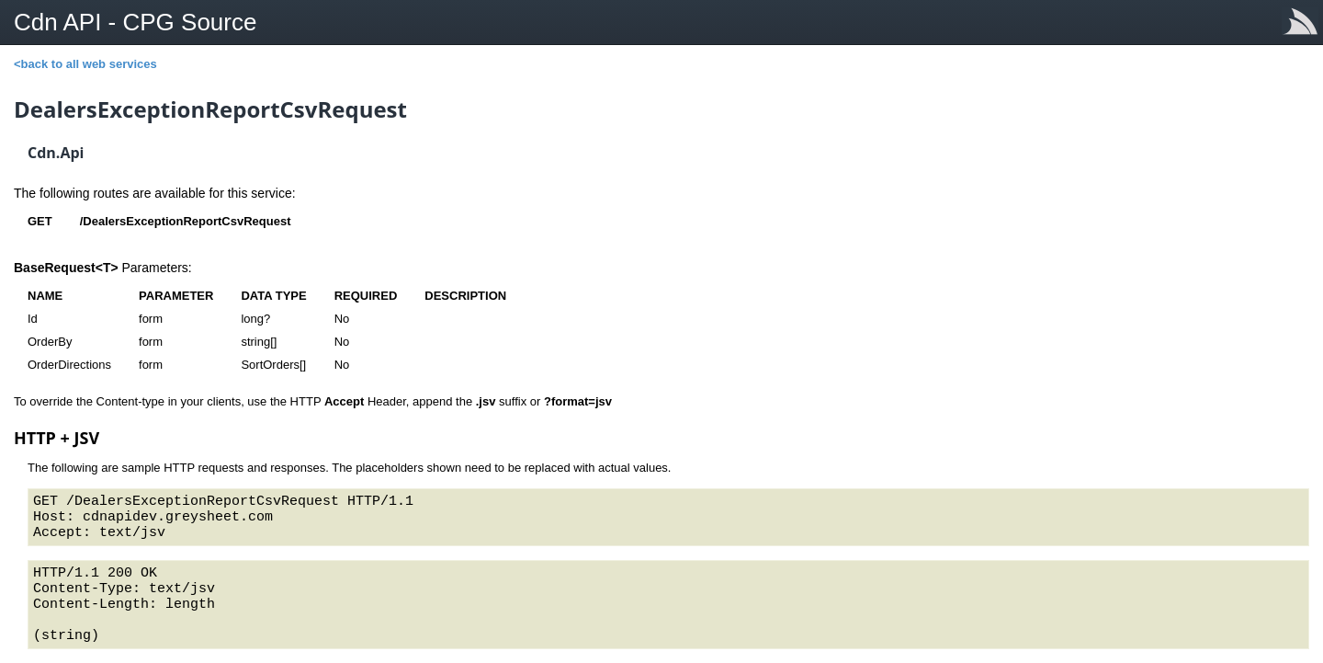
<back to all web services (85, 64)
